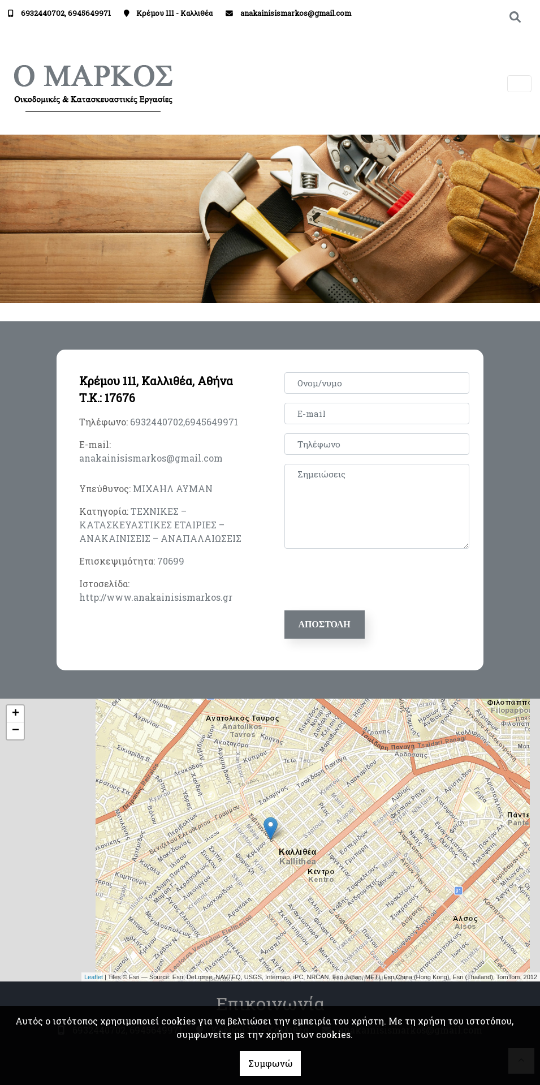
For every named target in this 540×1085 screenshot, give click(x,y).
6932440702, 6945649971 (66, 13)
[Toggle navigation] (519, 84)
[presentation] (373, 580)
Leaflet (93, 977)
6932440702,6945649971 (184, 422)
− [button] (15, 730)
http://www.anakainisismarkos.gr (155, 597)
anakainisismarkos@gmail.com (295, 13)
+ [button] (15, 713)
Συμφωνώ (270, 1063)
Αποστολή (325, 624)
